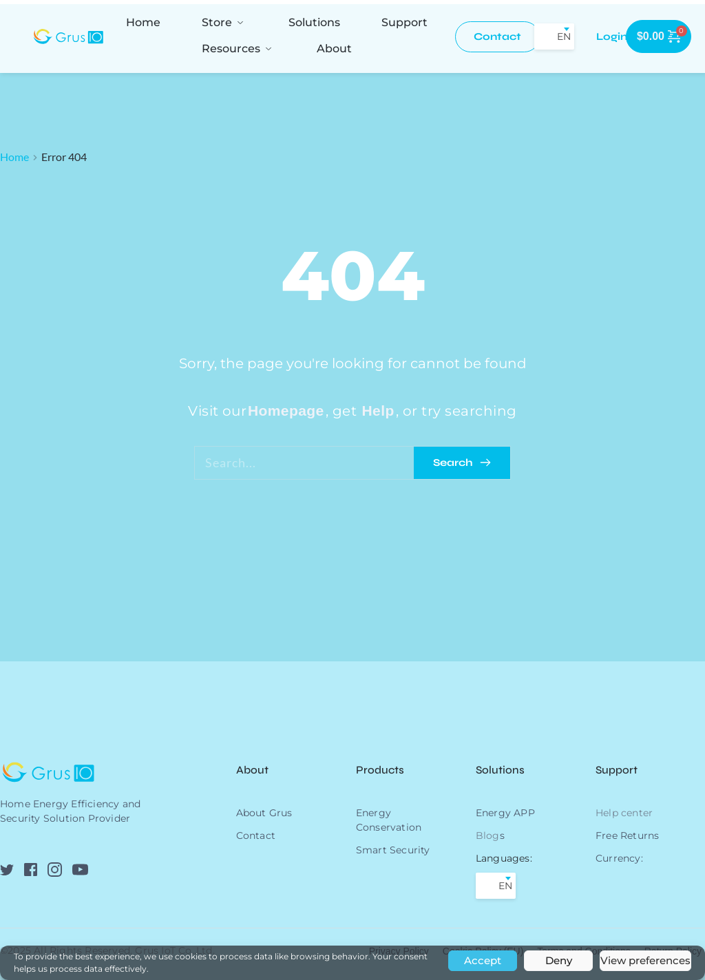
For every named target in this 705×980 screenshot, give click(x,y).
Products (380, 769)
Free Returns (627, 835)
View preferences (645, 960)
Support (617, 769)
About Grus (264, 813)
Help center (624, 813)
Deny (558, 960)
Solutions (500, 769)
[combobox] (554, 36)
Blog (488, 835)
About (253, 769)
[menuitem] (143, 22)
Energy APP (505, 813)
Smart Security (393, 850)
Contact (255, 835)
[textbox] (554, 36)
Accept (482, 960)
